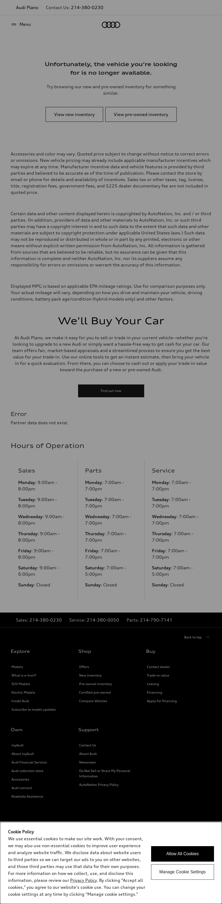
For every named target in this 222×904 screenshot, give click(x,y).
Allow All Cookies (182, 853)
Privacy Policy (83, 880)
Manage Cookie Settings (182, 872)
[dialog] (111, 863)
